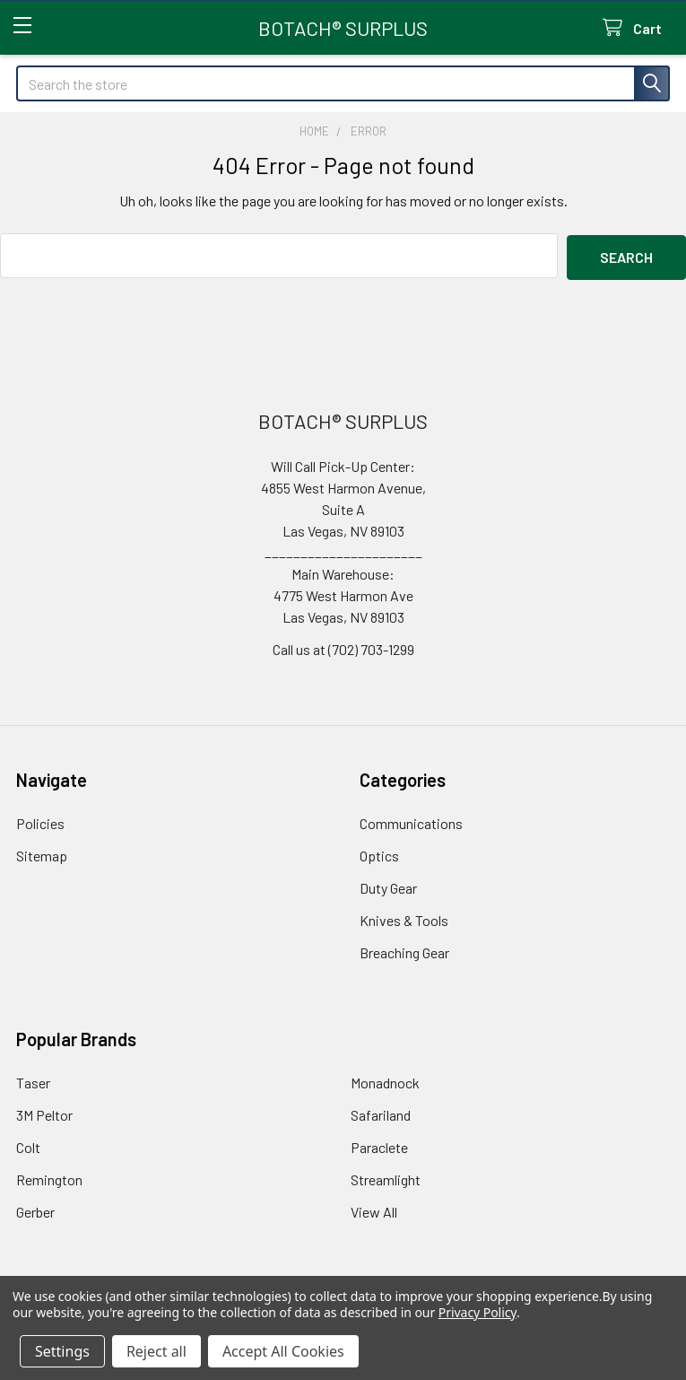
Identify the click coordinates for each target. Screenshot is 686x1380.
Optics (379, 852)
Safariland (381, 1112)
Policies (40, 820)
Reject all (156, 1351)
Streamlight (386, 1176)
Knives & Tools (404, 917)
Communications (411, 820)
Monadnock (385, 1079)
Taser (33, 1079)
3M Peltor (44, 1112)
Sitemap (41, 852)
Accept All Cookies (283, 1351)
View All (374, 1209)
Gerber (35, 1209)
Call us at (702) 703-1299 (343, 646)
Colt (28, 1144)
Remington (49, 1176)
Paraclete (379, 1144)
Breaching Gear (404, 949)
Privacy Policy (478, 1312)
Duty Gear (388, 885)
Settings (62, 1351)
